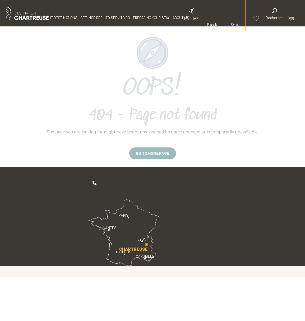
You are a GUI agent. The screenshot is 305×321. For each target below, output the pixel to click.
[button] (275, 14)
